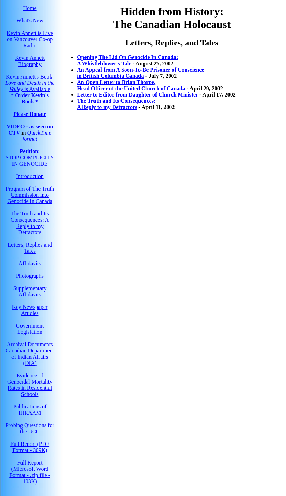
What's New (29, 21)
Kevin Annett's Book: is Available (29, 83)
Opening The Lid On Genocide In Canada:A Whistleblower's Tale (127, 60)
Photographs (30, 276)
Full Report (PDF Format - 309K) (29, 447)
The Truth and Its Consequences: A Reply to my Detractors (30, 223)
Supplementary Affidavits (30, 291)
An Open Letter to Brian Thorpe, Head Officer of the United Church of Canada (131, 85)
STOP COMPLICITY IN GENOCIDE (30, 157)
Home (30, 8)
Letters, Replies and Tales (30, 248)
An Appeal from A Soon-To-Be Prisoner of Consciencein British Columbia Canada (140, 73)
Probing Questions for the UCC (29, 428)
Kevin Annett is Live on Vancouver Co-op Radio (30, 39)
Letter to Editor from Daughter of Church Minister (137, 95)
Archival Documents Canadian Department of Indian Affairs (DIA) (30, 353)
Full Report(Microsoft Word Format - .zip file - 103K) (29, 472)
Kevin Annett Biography (30, 61)
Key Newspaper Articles (30, 310)
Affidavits (30, 263)
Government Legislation (30, 329)
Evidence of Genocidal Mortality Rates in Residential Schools (29, 385)
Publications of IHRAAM (29, 410)
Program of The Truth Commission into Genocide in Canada (30, 195)
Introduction (30, 176)
